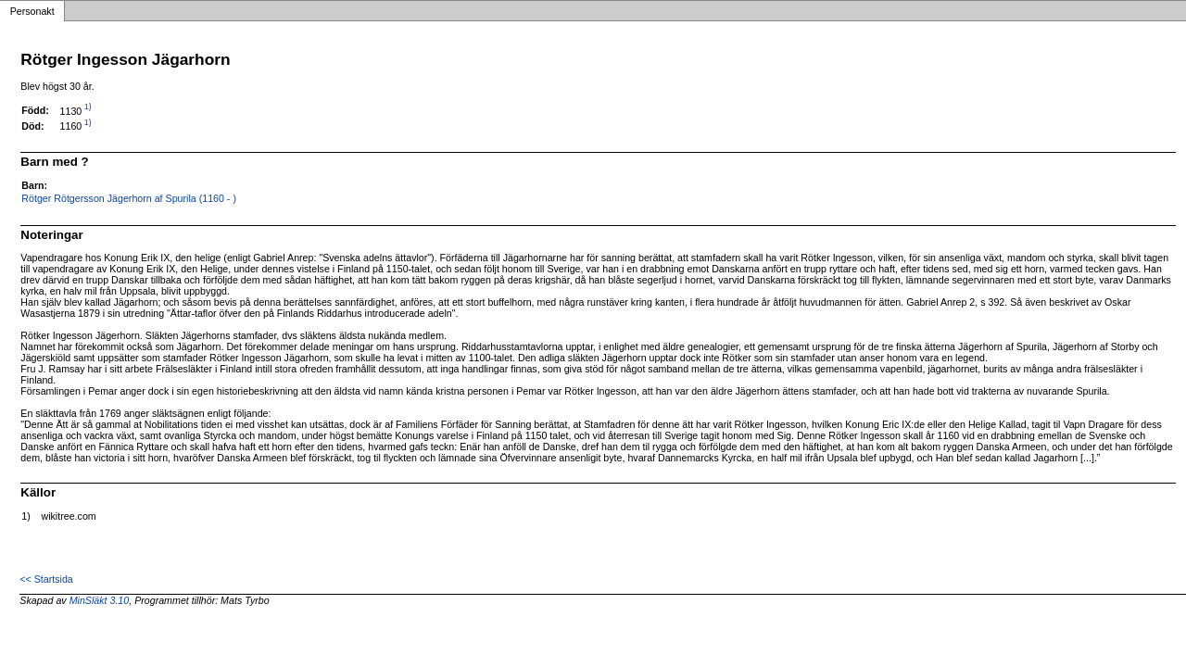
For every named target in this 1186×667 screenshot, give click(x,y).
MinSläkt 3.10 (99, 600)
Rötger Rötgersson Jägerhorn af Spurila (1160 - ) (128, 198)
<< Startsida (45, 579)
